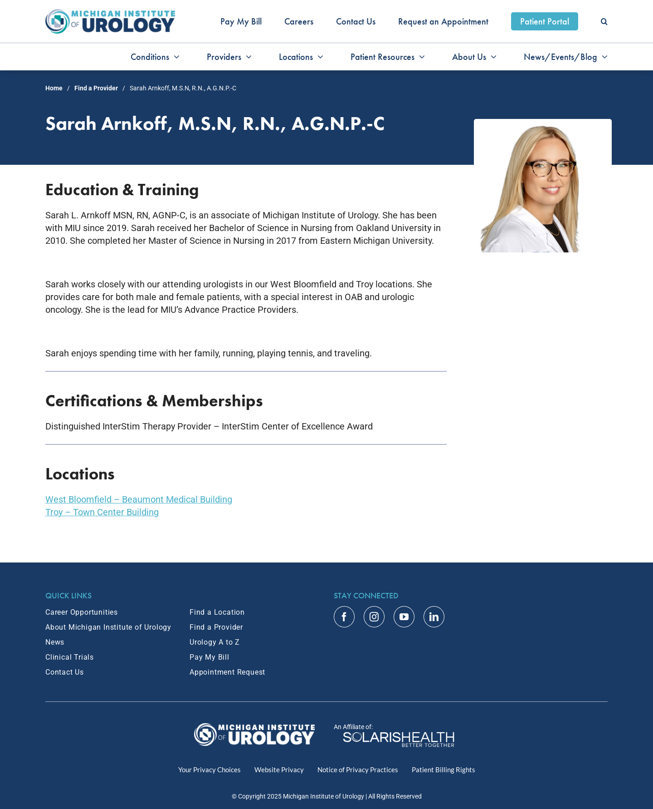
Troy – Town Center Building (102, 512)
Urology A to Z (215, 642)
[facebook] (344, 616)
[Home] (399, 735)
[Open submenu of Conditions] (174, 56)
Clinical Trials (69, 657)
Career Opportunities (81, 612)
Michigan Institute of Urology (323, 796)
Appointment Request (227, 672)
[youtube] (404, 616)
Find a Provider (96, 88)
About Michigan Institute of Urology (108, 627)
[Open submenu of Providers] (246, 56)
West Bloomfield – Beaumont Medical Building (138, 499)
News (54, 642)
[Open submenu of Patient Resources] (419, 56)
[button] (604, 21)
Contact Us (64, 672)
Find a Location (217, 612)
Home (54, 88)
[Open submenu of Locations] (318, 56)
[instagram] (374, 616)
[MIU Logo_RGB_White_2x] (254, 727)
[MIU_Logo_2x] (110, 13)
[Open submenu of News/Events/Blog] (602, 56)
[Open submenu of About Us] (491, 56)
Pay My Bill (209, 657)
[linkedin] (434, 616)
